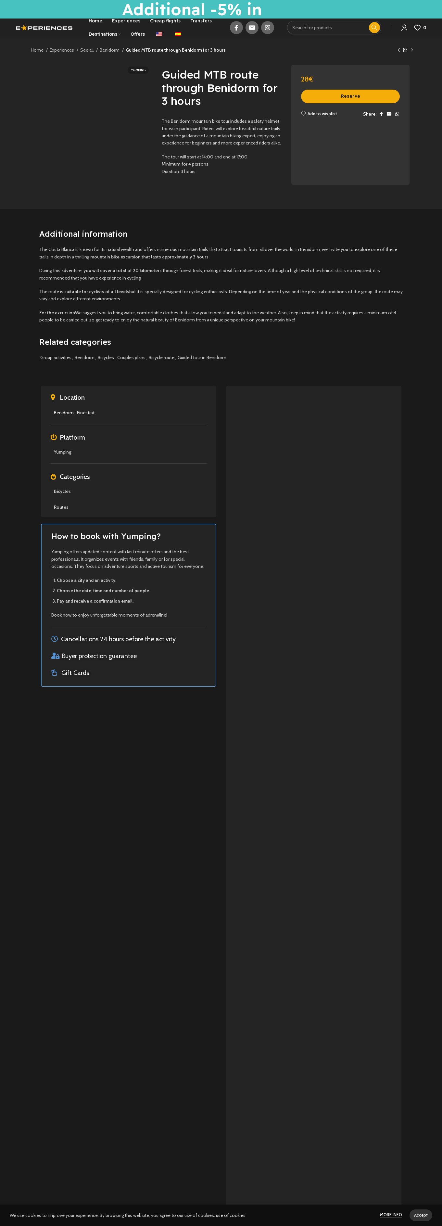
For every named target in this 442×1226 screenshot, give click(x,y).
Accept (421, 1215)
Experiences (62, 61)
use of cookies (231, 1215)
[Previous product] (399, 61)
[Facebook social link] (236, 33)
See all (87, 61)
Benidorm (110, 61)
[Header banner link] (221, 9)
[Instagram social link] (267, 33)
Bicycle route (161, 368)
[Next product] (412, 61)
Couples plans (131, 368)
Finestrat (86, 423)
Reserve (350, 107)
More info (391, 1214)
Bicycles (106, 368)
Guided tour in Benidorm (202, 368)
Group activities (55, 368)
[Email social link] (252, 33)
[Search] (334, 33)
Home (37, 61)
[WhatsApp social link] (397, 124)
